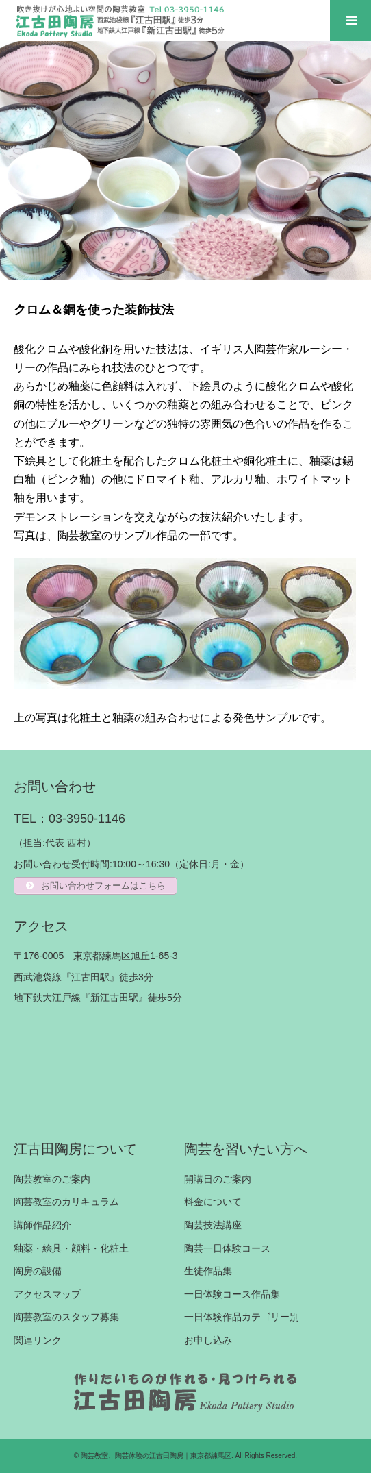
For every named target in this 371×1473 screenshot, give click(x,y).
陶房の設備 (38, 1270)
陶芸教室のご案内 (52, 1179)
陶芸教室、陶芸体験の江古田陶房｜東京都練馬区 (156, 1455)
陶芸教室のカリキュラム (66, 1201)
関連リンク (38, 1340)
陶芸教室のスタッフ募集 (66, 1316)
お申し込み (208, 1340)
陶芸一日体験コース (227, 1248)
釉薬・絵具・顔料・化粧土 (71, 1248)
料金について (213, 1201)
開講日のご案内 (217, 1179)
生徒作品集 (208, 1270)
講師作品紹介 (42, 1225)
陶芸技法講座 (213, 1225)
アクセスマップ (47, 1294)
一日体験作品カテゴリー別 (241, 1316)
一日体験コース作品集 (232, 1294)
